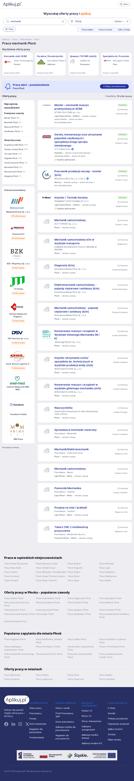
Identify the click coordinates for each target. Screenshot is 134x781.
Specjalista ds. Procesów (116, 56)
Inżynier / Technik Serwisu (71, 197)
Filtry (9, 29)
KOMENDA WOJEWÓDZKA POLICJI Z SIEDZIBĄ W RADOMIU (75, 248)
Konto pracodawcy (64, 721)
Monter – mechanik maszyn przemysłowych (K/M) (71, 107)
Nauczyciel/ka (63, 407)
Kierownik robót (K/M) (15, 56)
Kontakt (112, 713)
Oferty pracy (35, 708)
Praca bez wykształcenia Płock (80, 655)
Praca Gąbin (73, 580)
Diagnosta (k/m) (64, 265)
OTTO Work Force (62, 149)
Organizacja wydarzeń (118, 724)
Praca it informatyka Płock (112, 646)
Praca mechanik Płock (110, 610)
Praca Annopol (11, 580)
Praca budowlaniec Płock (48, 598)
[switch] (114, 86)
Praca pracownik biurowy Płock (19, 614)
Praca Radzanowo (108, 576)
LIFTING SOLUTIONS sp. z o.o (67, 112)
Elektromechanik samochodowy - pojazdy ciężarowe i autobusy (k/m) (77, 286)
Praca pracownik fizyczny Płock (16, 604)
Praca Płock (73, 675)
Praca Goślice (11, 572)
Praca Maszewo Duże (46, 563)
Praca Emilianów (107, 572)
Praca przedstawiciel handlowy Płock (114, 615)
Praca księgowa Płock (15, 639)
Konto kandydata (37, 724)
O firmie (111, 708)
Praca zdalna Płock (77, 639)
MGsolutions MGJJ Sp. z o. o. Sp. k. (69, 178)
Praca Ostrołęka (107, 679)
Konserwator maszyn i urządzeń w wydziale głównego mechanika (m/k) (77, 386)
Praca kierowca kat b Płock (49, 654)
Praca (14, 39)
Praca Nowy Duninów (46, 580)
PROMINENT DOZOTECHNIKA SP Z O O (71, 201)
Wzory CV (86, 716)
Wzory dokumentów (91, 721)
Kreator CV (87, 710)
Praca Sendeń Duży (45, 567)
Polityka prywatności (118, 718)
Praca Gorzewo (11, 576)
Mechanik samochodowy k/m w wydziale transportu (74, 241)
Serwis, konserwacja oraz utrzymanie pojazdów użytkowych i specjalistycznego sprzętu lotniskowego (78, 140)
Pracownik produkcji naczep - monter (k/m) (77, 173)
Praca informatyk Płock (15, 621)
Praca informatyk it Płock (48, 646)
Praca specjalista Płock (110, 598)
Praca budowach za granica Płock (112, 641)
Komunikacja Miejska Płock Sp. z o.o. (70, 269)
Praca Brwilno (74, 563)
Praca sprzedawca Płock (48, 602)
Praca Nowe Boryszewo (16, 563)
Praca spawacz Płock (78, 610)
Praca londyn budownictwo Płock (81, 648)
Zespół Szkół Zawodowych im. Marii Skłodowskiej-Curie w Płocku (76, 412)
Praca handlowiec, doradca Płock (49, 641)
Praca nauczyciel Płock (47, 610)
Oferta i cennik (62, 708)
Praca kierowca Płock (14, 610)
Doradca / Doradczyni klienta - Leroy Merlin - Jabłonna (50, 56)
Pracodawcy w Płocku (10, 448)
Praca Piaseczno (76, 679)
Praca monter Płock (13, 598)
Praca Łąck (104, 567)
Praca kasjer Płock (45, 614)
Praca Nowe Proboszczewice (50, 576)
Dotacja (111, 734)
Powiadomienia (36, 737)
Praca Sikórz (74, 576)
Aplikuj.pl (6, 39)
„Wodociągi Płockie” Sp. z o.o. (67, 342)
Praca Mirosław (106, 563)
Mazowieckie (26, 39)
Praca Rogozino (75, 567)
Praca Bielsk (105, 580)
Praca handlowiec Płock (79, 614)
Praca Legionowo (44, 679)
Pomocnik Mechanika (67, 488)
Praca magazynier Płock (79, 598)
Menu (124, 4)
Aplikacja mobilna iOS (92, 743)
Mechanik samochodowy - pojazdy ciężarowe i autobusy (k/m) (76, 309)
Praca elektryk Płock (109, 602)
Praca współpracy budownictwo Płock (14, 648)
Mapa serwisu (114, 739)
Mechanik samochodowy (70, 220)
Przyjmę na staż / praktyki (70, 507)
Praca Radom (42, 675)
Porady (32, 718)
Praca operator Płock (78, 602)
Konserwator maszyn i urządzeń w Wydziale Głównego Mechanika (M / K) (77, 334)
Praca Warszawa (12, 675)
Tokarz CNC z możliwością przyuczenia (71, 528)
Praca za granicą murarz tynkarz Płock (110, 655)
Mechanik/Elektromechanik (71, 449)
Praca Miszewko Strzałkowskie (51, 572)
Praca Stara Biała (12, 567)
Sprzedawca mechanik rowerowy (75, 429)
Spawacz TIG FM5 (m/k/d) (83, 56)
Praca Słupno (74, 572)
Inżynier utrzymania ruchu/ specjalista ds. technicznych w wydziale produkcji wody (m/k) (73, 361)
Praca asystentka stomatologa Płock (19, 655)
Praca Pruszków (12, 679)
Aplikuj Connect (115, 729)
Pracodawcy (35, 713)
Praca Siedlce (106, 675)
